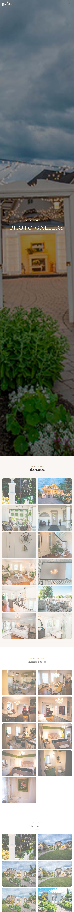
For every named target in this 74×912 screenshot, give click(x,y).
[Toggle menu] (70, 3)
